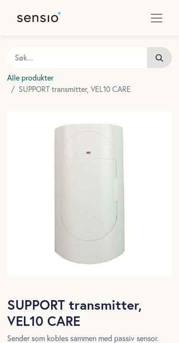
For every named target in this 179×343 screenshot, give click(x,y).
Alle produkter (30, 77)
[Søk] (159, 57)
